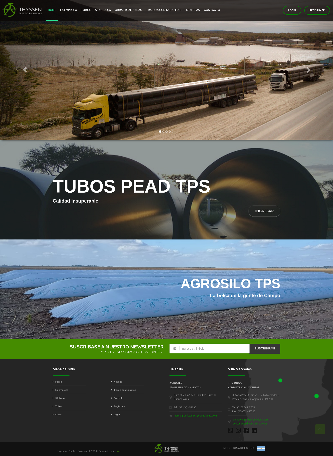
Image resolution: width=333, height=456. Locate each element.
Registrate (118, 406)
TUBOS (86, 10)
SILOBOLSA (103, 10)
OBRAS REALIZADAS (128, 10)
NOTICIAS (193, 10)
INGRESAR (264, 211)
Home (57, 381)
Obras (57, 414)
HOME (52, 10)
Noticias (116, 381)
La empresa (60, 390)
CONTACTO (212, 10)
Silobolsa (59, 398)
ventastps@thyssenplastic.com (250, 423)
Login (115, 414)
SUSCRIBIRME (265, 348)
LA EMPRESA (68, 10)
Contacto (117, 398)
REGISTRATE (317, 10)
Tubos (57, 406)
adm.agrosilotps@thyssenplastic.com (195, 415)
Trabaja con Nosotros (123, 390)
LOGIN (292, 10)
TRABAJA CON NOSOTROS (164, 10)
